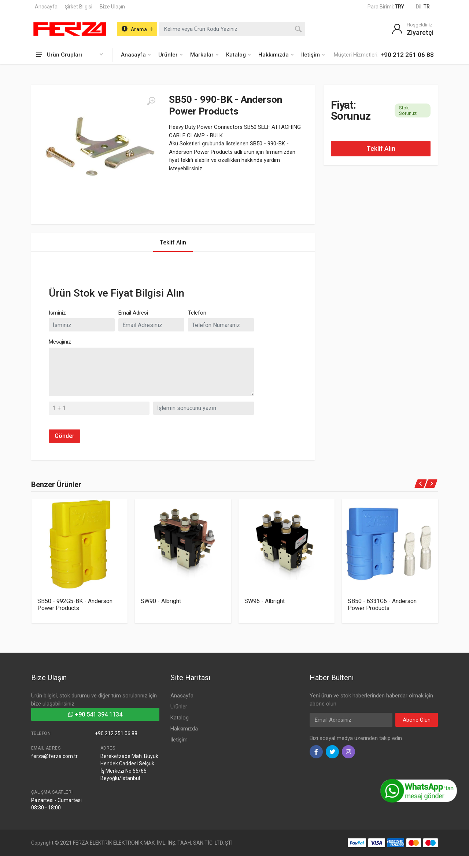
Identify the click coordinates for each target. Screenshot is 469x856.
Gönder (64, 435)
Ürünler (170, 54)
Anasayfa (46, 6)
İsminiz (57, 312)
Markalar (204, 54)
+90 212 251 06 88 (116, 733)
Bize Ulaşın (112, 6)
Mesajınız (60, 341)
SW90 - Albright (161, 601)
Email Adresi (133, 312)
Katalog (238, 54)
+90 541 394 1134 (95, 714)
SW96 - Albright (264, 601)
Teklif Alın (380, 148)
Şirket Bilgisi (78, 6)
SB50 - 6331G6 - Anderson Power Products (382, 605)
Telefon (197, 312)
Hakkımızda (275, 54)
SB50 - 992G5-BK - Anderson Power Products (74, 605)
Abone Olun (417, 720)
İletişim (313, 54)
